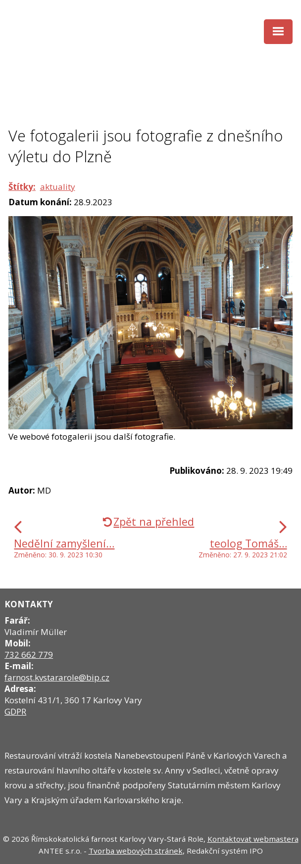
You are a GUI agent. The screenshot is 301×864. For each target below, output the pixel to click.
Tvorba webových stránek (136, 851)
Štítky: (22, 186)
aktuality (57, 186)
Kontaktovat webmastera (253, 839)
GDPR (15, 711)
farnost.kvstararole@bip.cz (56, 677)
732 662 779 (28, 654)
